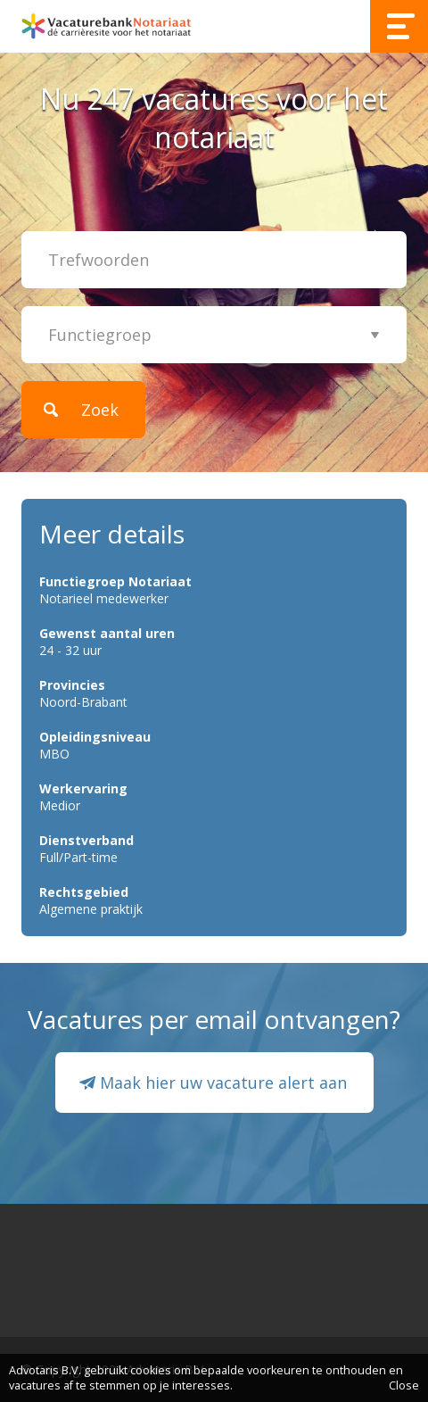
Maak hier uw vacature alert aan (223, 1082)
